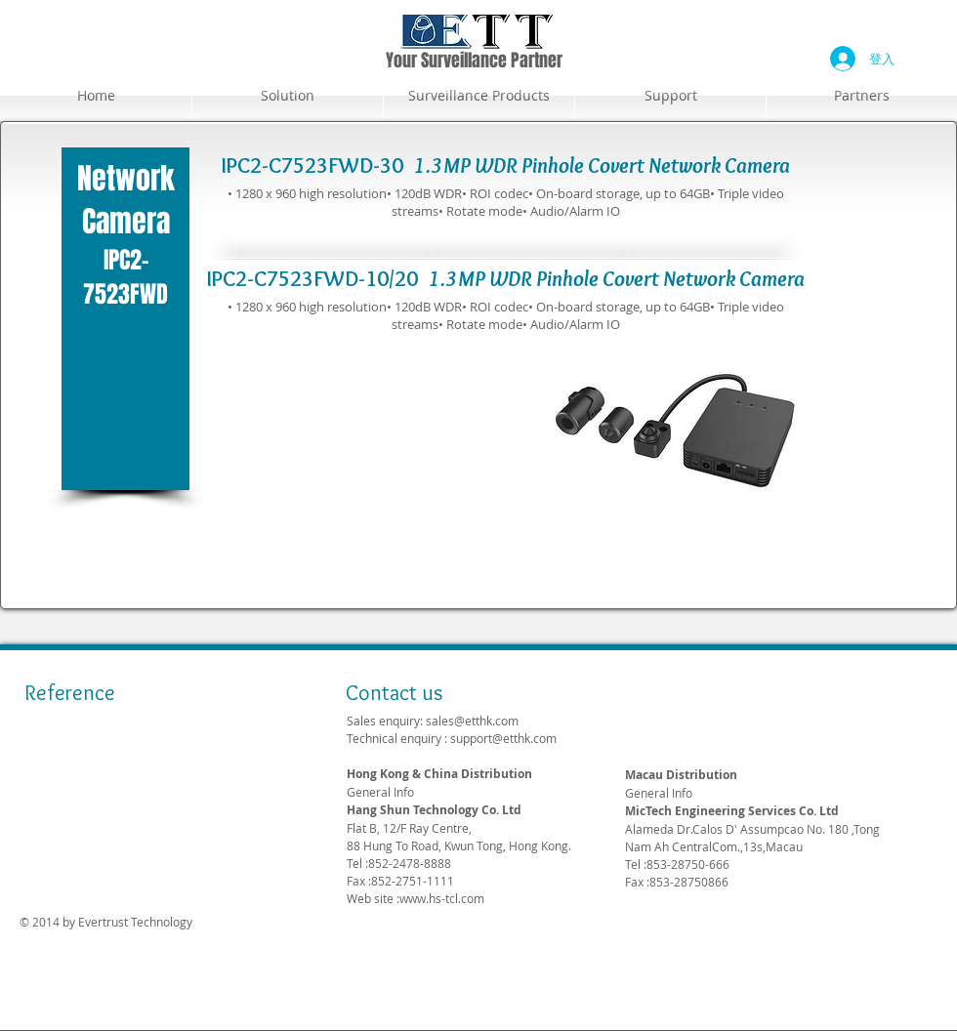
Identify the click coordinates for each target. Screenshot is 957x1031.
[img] (53, 736)
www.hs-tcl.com (441, 898)
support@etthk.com (503, 738)
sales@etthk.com (472, 720)
